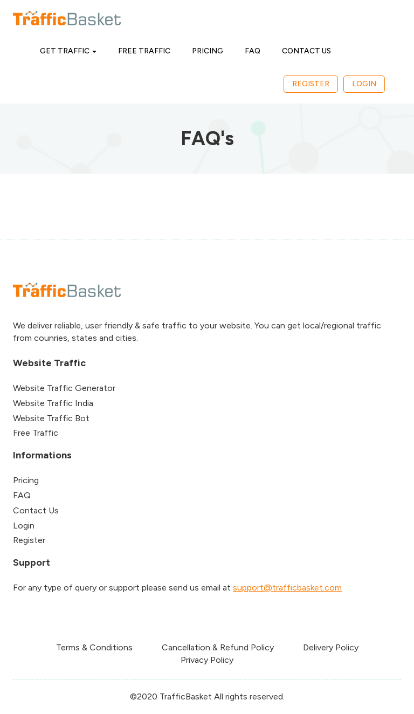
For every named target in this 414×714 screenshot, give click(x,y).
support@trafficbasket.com (287, 587)
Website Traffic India (53, 403)
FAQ (252, 51)
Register (310, 83)
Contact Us (306, 51)
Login (364, 83)
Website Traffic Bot (51, 418)
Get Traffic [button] (68, 51)
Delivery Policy (330, 647)
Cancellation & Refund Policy (218, 647)
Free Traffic (144, 51)
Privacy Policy (207, 660)
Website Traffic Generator (64, 388)
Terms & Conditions (94, 647)
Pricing (207, 51)
